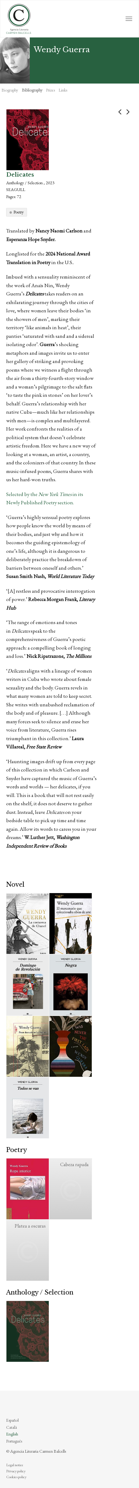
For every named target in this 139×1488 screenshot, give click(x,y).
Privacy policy (15, 1471)
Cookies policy (16, 1476)
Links (63, 90)
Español (12, 1420)
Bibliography (32, 90)
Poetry (19, 212)
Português (14, 1441)
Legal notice (14, 1465)
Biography (10, 90)
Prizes (50, 90)
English (12, 1434)
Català (11, 1427)
